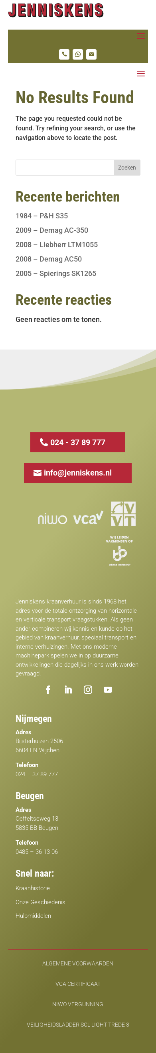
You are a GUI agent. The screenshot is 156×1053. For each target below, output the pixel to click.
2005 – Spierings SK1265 (56, 273)
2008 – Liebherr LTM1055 (57, 244)
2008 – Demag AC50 (49, 259)
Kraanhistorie (33, 888)
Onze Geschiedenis (40, 902)
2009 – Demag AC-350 (52, 230)
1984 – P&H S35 (42, 216)
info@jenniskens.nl (78, 473)
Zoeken (127, 167)
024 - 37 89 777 (77, 442)
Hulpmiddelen (33, 915)
